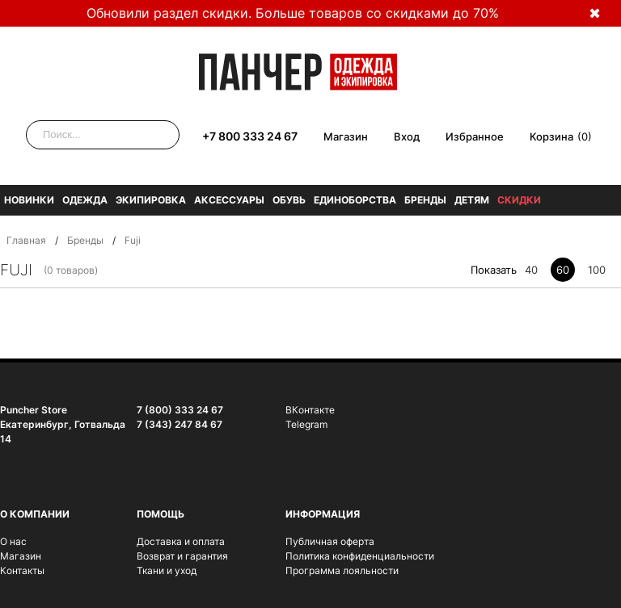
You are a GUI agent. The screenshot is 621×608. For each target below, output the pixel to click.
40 (531, 269)
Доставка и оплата (181, 541)
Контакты (22, 570)
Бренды (425, 200)
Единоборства (355, 200)
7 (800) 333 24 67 (180, 410)
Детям (471, 200)
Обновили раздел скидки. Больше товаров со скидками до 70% (293, 13)
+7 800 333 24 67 (250, 136)
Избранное (475, 136)
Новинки (29, 200)
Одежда (85, 200)
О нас (13, 541)
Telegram (306, 424)
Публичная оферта (329, 541)
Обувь (289, 200)
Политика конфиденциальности (359, 556)
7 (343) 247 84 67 (179, 424)
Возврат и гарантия (182, 556)
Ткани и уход (166, 570)
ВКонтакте (310, 410)
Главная (26, 240)
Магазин (345, 136)
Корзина (551, 136)
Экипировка (151, 200)
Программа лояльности (342, 570)
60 (562, 269)
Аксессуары (229, 200)
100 (597, 269)
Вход (407, 136)
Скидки (519, 200)
